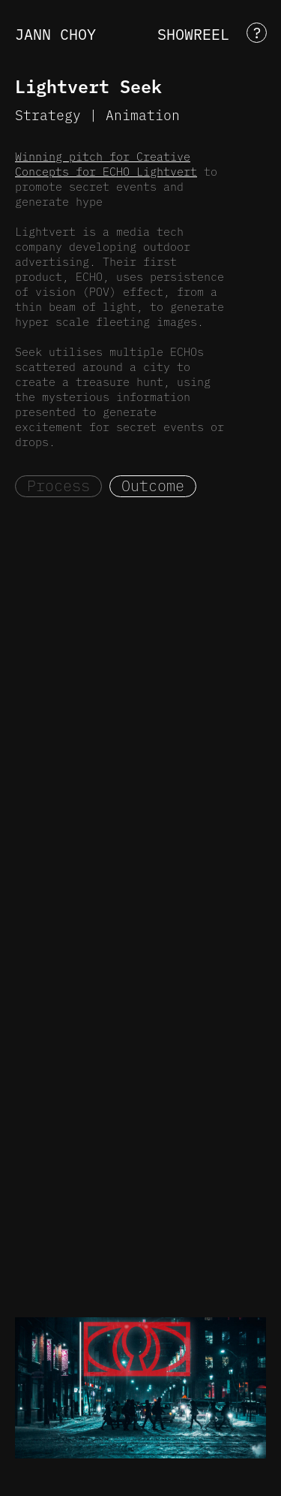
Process (58, 485)
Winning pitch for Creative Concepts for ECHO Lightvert (106, 164)
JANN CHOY (55, 33)
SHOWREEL (193, 33)
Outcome (152, 485)
